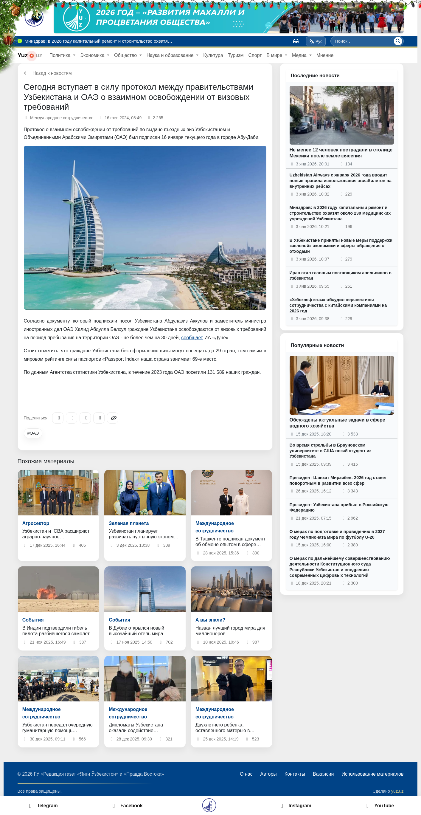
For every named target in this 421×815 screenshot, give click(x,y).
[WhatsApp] (99, 418)
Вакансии (323, 774)
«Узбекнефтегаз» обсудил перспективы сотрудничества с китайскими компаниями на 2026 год (338, 305)
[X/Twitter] (85, 418)
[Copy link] (112, 418)
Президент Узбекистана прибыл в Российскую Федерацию (339, 507)
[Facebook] (71, 418)
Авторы (268, 774)
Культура (213, 55)
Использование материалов (372, 774)
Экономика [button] (93, 55)
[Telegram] (57, 418)
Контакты (295, 774)
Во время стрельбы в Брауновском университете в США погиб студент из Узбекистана (331, 450)
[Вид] (295, 41)
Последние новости (315, 75)
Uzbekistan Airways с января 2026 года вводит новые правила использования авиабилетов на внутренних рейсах (341, 180)
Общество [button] (126, 55)
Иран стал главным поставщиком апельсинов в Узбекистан (341, 275)
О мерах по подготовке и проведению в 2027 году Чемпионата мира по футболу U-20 (337, 534)
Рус (315, 41)
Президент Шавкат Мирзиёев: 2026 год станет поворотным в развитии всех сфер (338, 480)
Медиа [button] (300, 55)
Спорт (255, 55)
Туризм (236, 55)
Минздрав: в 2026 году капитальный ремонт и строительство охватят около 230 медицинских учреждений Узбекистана (340, 213)
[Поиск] (398, 41)
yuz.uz (397, 791)
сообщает (192, 337)
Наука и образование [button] (171, 55)
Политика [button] (60, 55)
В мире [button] (275, 55)
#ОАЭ (33, 433)
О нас (246, 774)
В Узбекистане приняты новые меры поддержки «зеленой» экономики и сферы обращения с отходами (341, 246)
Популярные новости (317, 345)
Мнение (325, 55)
